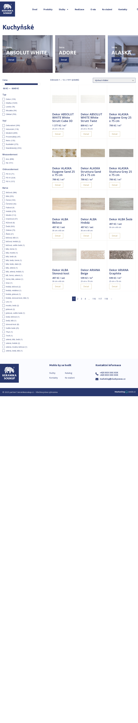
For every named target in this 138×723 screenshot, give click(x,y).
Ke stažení (107, 9)
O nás (93, 9)
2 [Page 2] (77, 298)
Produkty (48, 9)
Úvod (34, 9)
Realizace (79, 9)
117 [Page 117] (100, 298)
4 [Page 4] (85, 298)
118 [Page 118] (106, 298)
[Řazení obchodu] (114, 80)
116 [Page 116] (94, 298)
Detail (11, 59)
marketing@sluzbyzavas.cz (112, 379)
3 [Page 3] (81, 298)
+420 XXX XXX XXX (109, 372)
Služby (64, 9)
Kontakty (122, 9)
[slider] (3, 84)
